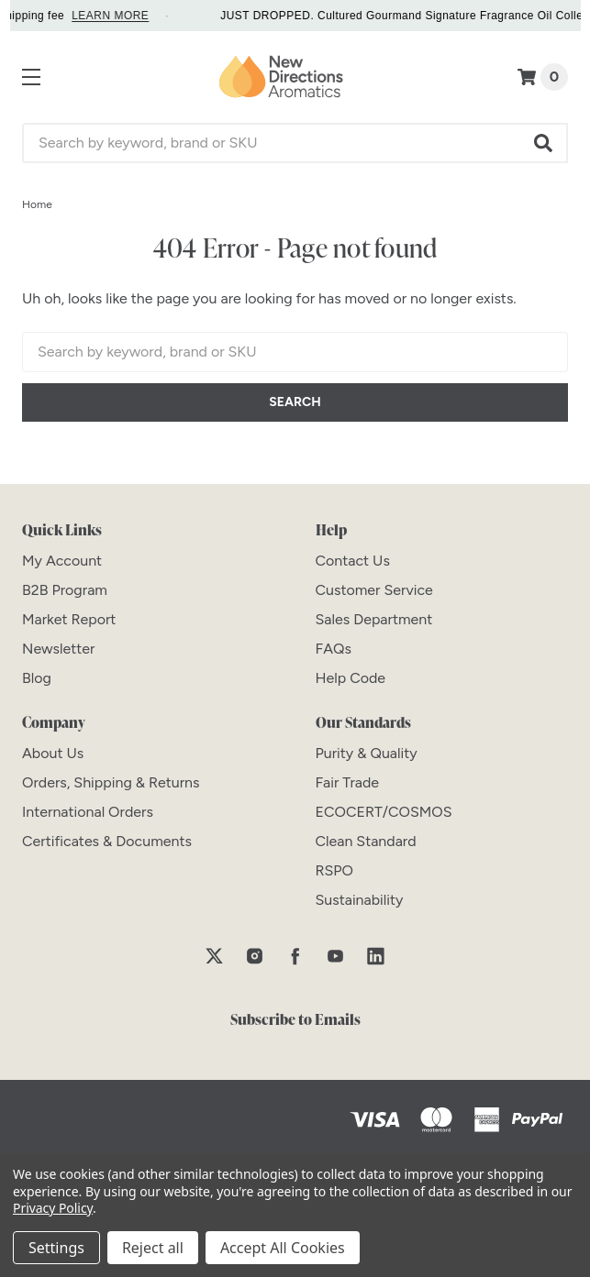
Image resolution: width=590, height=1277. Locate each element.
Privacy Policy (53, 1207)
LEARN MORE (120, 15)
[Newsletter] (58, 648)
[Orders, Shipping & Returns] (111, 782)
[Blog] (36, 678)
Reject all (153, 1248)
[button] (544, 143)
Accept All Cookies (282, 1248)
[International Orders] (87, 811)
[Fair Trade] (348, 782)
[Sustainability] (360, 899)
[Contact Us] (353, 560)
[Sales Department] (374, 619)
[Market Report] (69, 619)
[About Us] (52, 753)
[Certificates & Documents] (107, 841)
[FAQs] (333, 648)
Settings (56, 1248)
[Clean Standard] (366, 841)
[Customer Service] (374, 590)
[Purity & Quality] (366, 753)
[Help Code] (351, 678)
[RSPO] (335, 870)
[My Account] (62, 560)
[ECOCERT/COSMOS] (384, 811)
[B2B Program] (64, 590)
